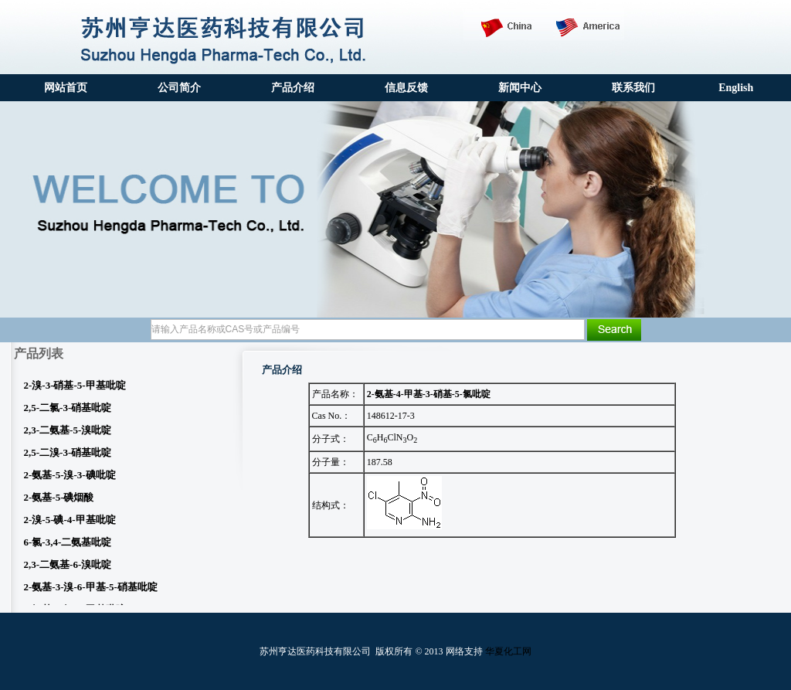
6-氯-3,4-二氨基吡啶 (68, 545)
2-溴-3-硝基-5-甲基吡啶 (75, 388)
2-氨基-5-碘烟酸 (59, 500)
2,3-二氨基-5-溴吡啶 (68, 433)
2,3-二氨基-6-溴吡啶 (68, 567)
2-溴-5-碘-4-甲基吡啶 (70, 523)
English (735, 87)
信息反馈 (406, 87)
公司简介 (179, 87)
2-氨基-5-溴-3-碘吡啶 (70, 478)
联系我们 (633, 87)
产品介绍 (292, 87)
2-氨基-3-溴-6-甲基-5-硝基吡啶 (91, 590)
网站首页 (65, 87)
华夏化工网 (508, 651)
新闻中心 (519, 87)
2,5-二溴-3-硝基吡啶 (68, 455)
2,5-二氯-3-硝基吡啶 (68, 410)
